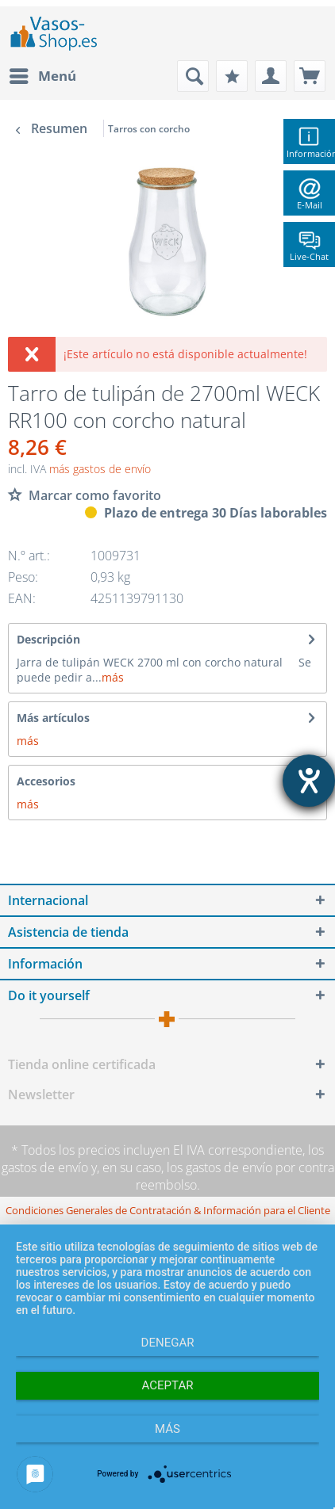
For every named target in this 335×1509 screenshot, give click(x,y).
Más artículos (53, 717)
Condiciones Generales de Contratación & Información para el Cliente (168, 1210)
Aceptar (168, 1385)
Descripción (48, 639)
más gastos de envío (100, 468)
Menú (43, 74)
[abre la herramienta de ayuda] (309, 780)
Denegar (167, 1342)
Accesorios (46, 781)
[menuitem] (42, 76)
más (113, 677)
